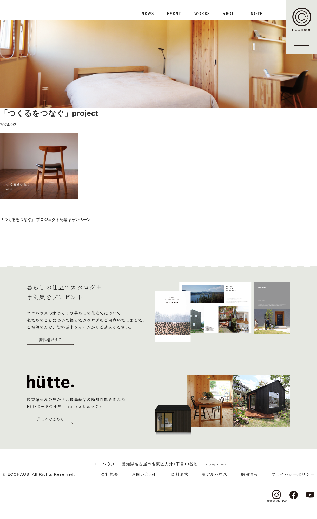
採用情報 (249, 474)
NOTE (256, 14)
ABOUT (230, 14)
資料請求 (179, 474)
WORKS (202, 14)
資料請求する (50, 340)
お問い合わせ (144, 474)
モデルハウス (214, 474)
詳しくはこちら (50, 419)
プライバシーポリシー (293, 474)
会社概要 (109, 474)
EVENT (174, 14)
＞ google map (215, 464)
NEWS (147, 14)
